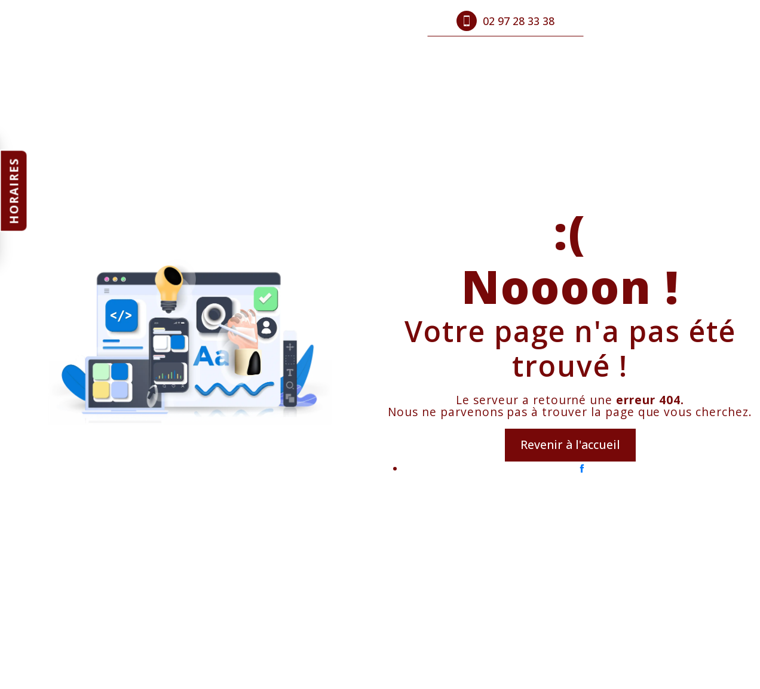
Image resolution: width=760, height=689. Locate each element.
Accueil (202, 20)
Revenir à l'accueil (570, 444)
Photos (316, 20)
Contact (371, 20)
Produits (259, 20)
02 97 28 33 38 (505, 21)
